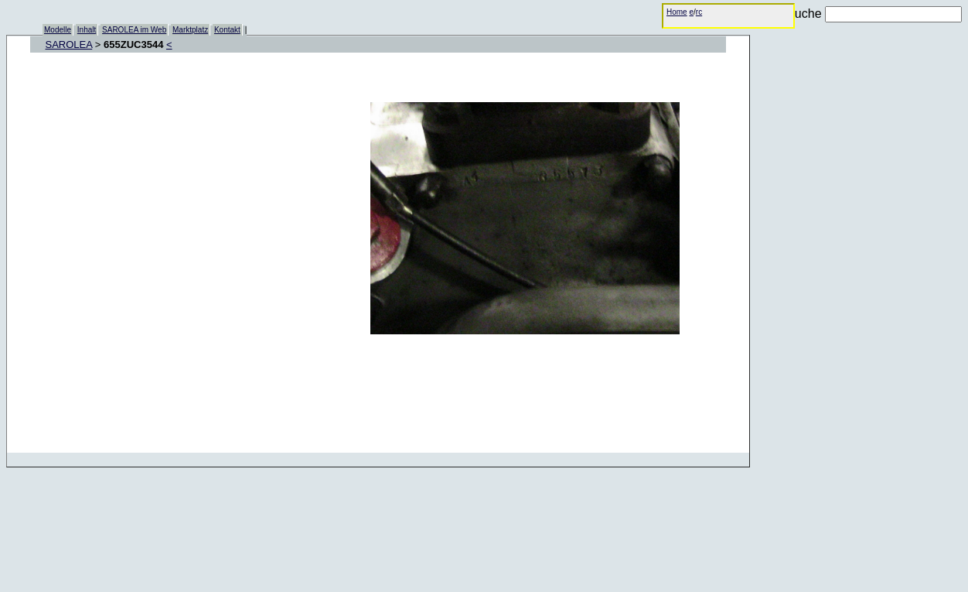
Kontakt (227, 30)
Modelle (57, 30)
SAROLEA (69, 44)
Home (676, 12)
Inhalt (86, 30)
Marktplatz (190, 30)
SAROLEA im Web (134, 30)
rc (699, 12)
